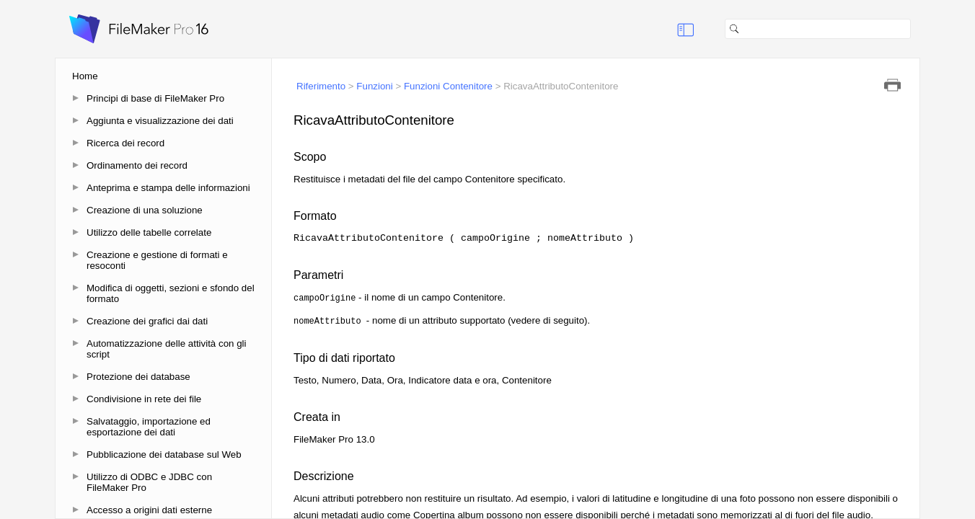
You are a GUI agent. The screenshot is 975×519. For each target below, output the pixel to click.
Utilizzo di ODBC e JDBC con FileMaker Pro (149, 482)
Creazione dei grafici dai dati (147, 321)
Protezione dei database (138, 376)
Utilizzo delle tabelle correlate (149, 232)
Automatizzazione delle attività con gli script (167, 349)
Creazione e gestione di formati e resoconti (157, 260)
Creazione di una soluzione (145, 210)
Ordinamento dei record (137, 165)
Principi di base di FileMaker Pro (155, 98)
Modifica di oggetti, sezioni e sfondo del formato (171, 293)
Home (85, 76)
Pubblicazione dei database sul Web (164, 454)
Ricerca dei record (125, 143)
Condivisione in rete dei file (144, 399)
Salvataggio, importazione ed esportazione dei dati (149, 427)
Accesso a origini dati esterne (149, 510)
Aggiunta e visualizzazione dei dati (160, 120)
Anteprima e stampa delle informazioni (168, 187)
